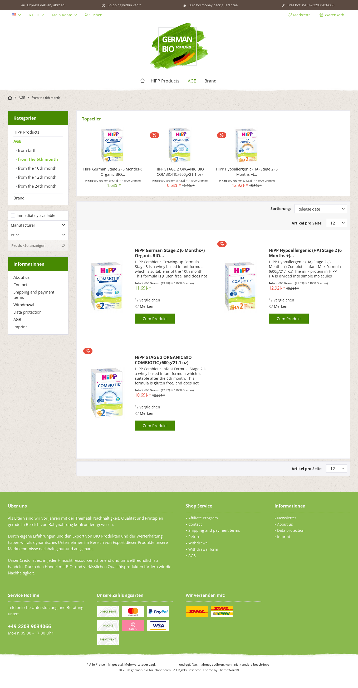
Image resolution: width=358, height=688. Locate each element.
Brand (18, 198)
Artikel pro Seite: (307, 223)
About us (21, 277)
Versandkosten (167, 664)
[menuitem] (333, 15)
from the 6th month (37, 159)
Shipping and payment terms (33, 294)
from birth (27, 150)
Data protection (27, 312)
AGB (17, 319)
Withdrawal (23, 304)
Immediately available (36, 215)
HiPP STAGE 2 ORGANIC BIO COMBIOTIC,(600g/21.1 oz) (179, 172)
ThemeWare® (228, 670)
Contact (20, 284)
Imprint (20, 326)
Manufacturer (23, 225)
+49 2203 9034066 (29, 626)
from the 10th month (36, 168)
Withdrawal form (203, 549)
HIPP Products (26, 132)
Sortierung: (281, 208)
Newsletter (286, 517)
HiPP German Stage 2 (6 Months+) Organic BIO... (112, 172)
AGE (17, 141)
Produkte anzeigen (38, 245)
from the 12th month (36, 177)
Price (15, 234)
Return (194, 536)
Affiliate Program (203, 517)
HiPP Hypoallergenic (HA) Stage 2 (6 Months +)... (247, 172)
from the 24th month (36, 186)
